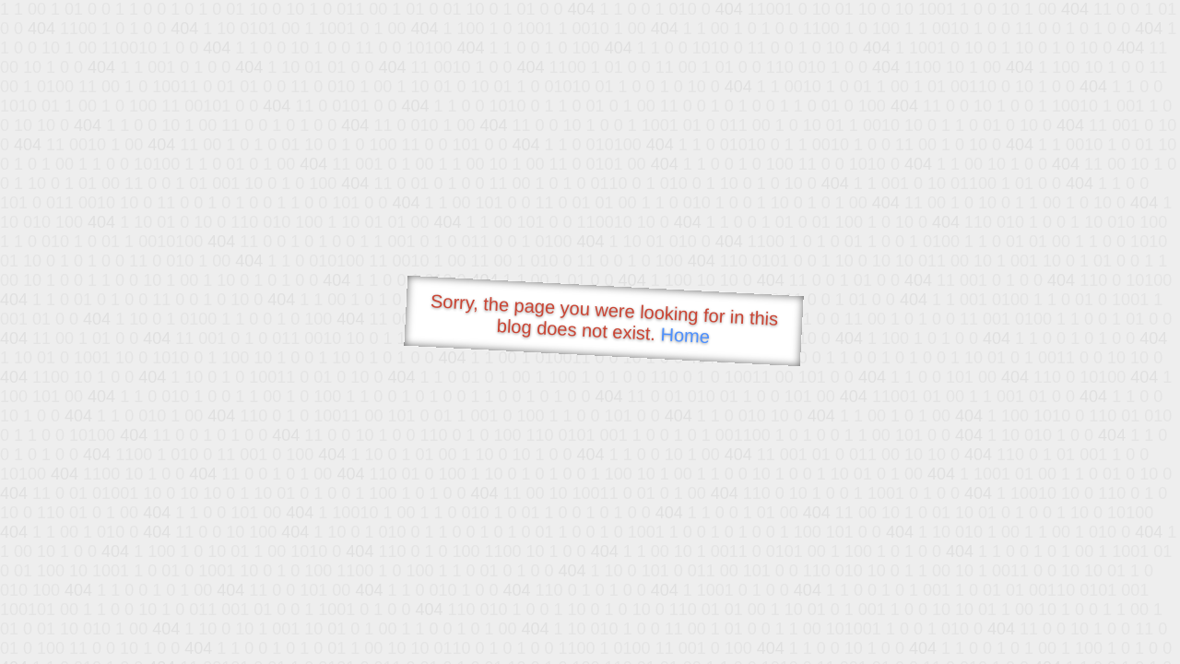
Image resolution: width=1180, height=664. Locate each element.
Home (685, 335)
